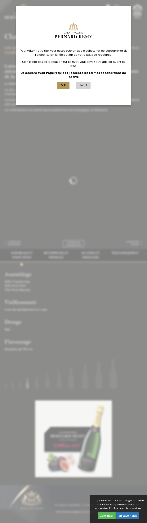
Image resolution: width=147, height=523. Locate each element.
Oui (63, 85)
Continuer (107, 515)
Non (83, 85)
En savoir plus (127, 515)
